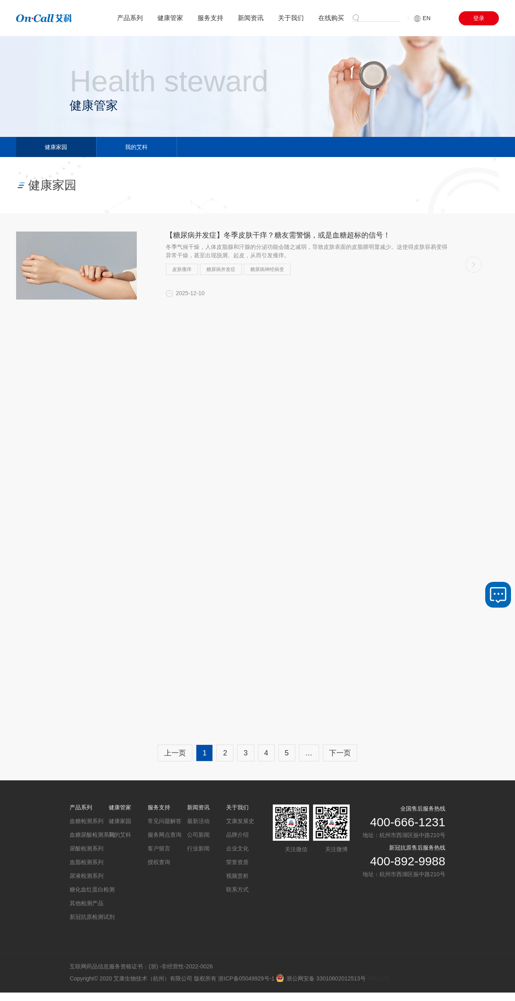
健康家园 (56, 147)
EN (422, 18)
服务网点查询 (164, 834)
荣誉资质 (237, 862)
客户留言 (159, 848)
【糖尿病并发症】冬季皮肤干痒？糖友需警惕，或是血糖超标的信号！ (278, 235)
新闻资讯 (251, 17)
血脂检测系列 (86, 862)
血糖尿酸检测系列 (89, 834)
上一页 (175, 753)
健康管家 (170, 17)
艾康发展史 (240, 821)
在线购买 (331, 17)
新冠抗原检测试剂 (89, 917)
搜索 (377, 17)
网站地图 (378, 978)
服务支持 (210, 17)
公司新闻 (198, 834)
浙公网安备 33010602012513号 (321, 978)
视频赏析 (237, 876)
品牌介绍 (237, 834)
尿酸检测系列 (86, 848)
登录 (478, 18)
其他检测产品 (86, 903)
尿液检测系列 (86, 876)
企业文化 (237, 848)
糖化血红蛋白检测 (89, 889)
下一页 (340, 753)
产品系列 (130, 17)
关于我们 (291, 17)
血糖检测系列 (86, 821)
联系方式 (237, 889)
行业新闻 (198, 848)
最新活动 (198, 821)
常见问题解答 (164, 821)
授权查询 (159, 862)
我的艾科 (136, 147)
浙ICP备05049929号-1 (246, 978)
